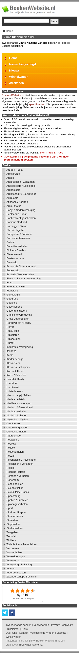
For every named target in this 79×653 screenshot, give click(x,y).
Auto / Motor (13, 205)
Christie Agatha (15, 230)
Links (24, 628)
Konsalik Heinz (15, 371)
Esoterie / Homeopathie (20, 274)
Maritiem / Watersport (19, 403)
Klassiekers (13, 363)
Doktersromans (15, 258)
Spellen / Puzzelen (17, 500)
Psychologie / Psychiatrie (21, 459)
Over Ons (11, 632)
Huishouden (13, 338)
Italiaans (11, 350)
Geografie (12, 298)
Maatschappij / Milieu (18, 395)
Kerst (9, 355)
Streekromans (14, 516)
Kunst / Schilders (16, 375)
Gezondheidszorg (16, 310)
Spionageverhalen (17, 504)
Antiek (10, 177)
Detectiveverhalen (16, 246)
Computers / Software (19, 234)
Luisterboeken (14, 391)
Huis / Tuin (12, 330)
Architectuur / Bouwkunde (21, 193)
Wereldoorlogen (15, 556)
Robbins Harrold (15, 471)
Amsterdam (13, 173)
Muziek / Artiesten (16, 415)
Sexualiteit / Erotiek (17, 491)
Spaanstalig (13, 496)
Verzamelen (13, 548)
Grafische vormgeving (19, 314)
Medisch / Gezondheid (19, 407)
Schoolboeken (14, 483)
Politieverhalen (15, 451)
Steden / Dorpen (16, 512)
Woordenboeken (16, 572)
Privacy (55, 624)
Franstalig (12, 290)
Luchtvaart (12, 387)
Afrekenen (16, 83)
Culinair (10, 242)
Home (13, 58)
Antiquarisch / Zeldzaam (20, 181)
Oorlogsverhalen (16, 431)
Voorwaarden (41, 624)
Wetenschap (13, 560)
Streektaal (12, 520)
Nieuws (14, 70)
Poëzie (10, 455)
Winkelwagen (18, 76)
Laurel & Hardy (15, 379)
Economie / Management (21, 266)
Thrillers (11, 540)
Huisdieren (12, 334)
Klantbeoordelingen (25, 598)
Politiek (10, 447)
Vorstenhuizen (14, 552)
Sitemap (61, 632)
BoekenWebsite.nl (13, 95)
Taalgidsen (12, 532)
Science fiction (14, 487)
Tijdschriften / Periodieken (21, 544)
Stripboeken (13, 524)
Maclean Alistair (15, 399)
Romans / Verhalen (17, 475)
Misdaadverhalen (16, 411)
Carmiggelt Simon (16, 226)
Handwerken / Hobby (18, 322)
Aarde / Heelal (14, 169)
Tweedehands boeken (18, 624)
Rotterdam (12, 479)
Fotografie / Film (15, 286)
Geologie (11, 302)
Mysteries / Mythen (17, 419)
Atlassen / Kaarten (17, 201)
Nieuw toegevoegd (22, 64)
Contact (23, 632)
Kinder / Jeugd (14, 359)
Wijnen (10, 568)
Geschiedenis (14, 306)
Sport (9, 508)
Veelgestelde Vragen (42, 632)
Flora (9, 282)
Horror (10, 326)
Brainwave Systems (30, 644)
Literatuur (12, 383)
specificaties (36, 104)
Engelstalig (12, 270)
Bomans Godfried (16, 222)
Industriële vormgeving (19, 346)
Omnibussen (13, 423)
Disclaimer (13, 628)
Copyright (67, 624)
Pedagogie (12, 439)
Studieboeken (14, 528)
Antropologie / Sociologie (21, 185)
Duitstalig (11, 262)
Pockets (11, 443)
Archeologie (13, 189)
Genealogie (13, 294)
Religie (10, 467)
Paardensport (14, 435)
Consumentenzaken (18, 238)
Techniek (11, 536)
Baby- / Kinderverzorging (20, 209)
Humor (10, 342)
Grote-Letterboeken (17, 318)
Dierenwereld (14, 254)
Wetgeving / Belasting (19, 564)
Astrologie (12, 197)
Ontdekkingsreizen (17, 427)
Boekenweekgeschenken (21, 218)
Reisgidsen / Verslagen (19, 463)
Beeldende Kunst (16, 214)
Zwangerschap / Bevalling (21, 576)
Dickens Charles (16, 250)
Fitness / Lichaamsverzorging (23, 278)
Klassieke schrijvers (17, 367)
